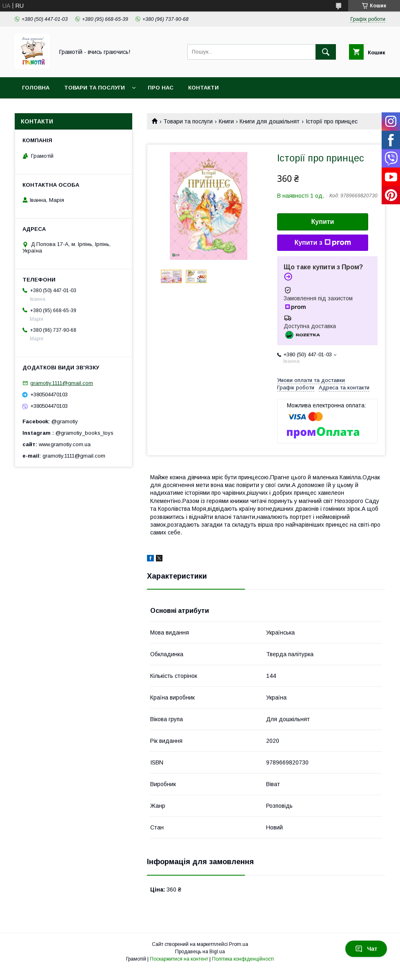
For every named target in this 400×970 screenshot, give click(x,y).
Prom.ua (238, 944)
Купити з (322, 242)
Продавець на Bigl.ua (200, 951)
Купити (322, 221)
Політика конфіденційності (243, 959)
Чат (366, 948)
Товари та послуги (94, 88)
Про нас (160, 88)
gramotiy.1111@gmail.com (61, 383)
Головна (35, 88)
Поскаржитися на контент (179, 959)
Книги (226, 121)
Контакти (203, 88)
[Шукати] (326, 52)
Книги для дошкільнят (270, 121)
